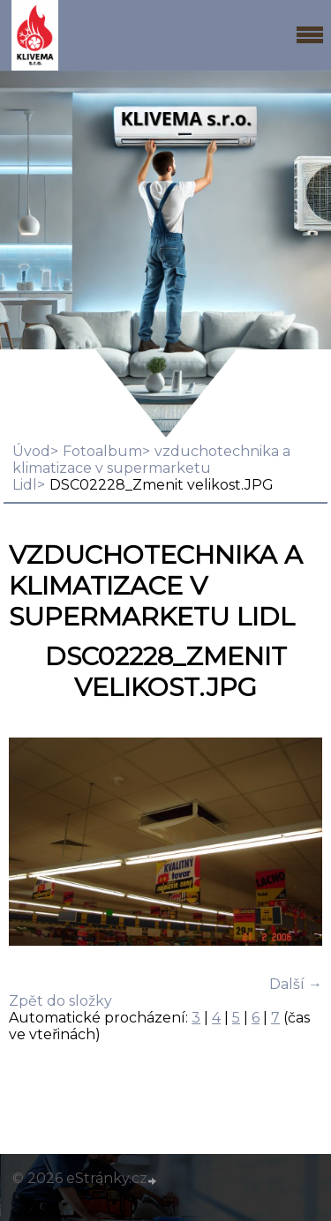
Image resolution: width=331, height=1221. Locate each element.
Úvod (31, 451)
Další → (295, 984)
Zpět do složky (60, 1001)
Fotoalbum (102, 451)
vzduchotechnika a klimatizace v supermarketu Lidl (151, 468)
